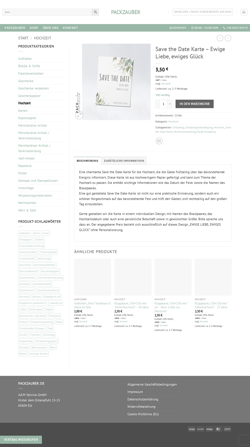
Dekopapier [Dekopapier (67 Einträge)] (25, 239)
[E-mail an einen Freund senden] (159, 140)
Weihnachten (27, 203)
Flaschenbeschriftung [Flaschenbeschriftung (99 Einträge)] (31, 246)
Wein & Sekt (27, 210)
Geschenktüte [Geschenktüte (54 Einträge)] (27, 277)
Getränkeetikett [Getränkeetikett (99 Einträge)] (42, 284)
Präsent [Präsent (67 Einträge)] (23, 322)
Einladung (178, 127)
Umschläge (26, 188)
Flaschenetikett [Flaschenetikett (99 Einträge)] (28, 252)
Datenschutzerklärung (142, 399)
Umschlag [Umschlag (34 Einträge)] (49, 334)
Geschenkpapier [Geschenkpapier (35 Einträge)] (50, 271)
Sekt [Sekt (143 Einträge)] (50, 328)
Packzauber (15, 28)
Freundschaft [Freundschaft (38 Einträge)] (26, 258)
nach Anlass (26, 158)
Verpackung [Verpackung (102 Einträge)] (26, 341)
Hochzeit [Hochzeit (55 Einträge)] (24, 296)
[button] (244, 12)
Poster (22, 173)
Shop (34, 28)
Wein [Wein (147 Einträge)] (53, 347)
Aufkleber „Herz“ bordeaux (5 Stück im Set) (92, 305)
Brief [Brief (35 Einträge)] (36, 233)
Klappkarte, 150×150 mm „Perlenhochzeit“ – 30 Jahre (131, 305)
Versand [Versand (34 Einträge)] (23, 347)
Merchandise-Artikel (32, 125)
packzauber (125, 12)
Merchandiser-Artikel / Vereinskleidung (34, 148)
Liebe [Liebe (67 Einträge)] (22, 309)
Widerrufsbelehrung (141, 406)
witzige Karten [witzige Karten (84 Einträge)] (39, 353)
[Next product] (220, 38)
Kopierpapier (27, 118)
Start (23, 38)
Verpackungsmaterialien (35, 195)
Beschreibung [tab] (87, 161)
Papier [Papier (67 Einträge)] (49, 309)
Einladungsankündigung (199, 127)
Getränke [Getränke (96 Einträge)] (24, 284)
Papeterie (25, 166)
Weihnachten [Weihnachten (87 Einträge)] (39, 347)
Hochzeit (42, 38)
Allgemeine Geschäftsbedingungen (152, 384)
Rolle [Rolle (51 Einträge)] (59, 322)
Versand (165, 83)
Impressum (135, 392)
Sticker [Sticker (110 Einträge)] (23, 334)
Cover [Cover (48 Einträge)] (46, 233)
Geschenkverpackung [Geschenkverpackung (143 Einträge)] (50, 277)
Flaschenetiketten (31, 73)
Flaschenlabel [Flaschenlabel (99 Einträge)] (48, 252)
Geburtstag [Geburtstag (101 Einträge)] (43, 258)
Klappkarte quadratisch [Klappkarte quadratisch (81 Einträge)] (32, 303)
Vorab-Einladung (206, 131)
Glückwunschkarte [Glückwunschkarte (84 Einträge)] (48, 290)
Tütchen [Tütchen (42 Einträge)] (35, 334)
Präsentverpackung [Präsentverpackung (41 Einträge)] (42, 322)
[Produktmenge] (163, 104)
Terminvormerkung (185, 131)
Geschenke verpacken (33, 88)
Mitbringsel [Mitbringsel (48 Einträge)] (35, 309)
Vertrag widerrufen (21, 439)
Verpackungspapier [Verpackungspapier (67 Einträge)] (47, 341)
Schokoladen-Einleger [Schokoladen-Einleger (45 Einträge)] (31, 328)
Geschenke (25, 81)
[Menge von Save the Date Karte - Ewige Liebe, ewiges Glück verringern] (157, 104)
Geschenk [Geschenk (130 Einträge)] (24, 265)
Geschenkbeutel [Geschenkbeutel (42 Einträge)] (28, 271)
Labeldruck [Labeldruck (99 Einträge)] (55, 303)
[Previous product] (228, 38)
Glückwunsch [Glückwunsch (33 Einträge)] (26, 290)
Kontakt (70, 28)
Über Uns (50, 28)
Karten (23, 110)
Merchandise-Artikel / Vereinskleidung (33, 135)
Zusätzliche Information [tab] (124, 161)
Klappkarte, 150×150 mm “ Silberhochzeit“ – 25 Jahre (211, 305)
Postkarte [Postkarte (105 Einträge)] (54, 316)
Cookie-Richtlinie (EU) (143, 414)
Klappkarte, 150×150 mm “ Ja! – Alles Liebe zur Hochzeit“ (171, 307)
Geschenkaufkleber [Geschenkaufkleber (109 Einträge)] (44, 265)
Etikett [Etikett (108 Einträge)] (40, 239)
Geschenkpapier (29, 96)
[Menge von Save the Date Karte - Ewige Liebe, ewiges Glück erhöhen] (170, 104)
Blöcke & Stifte (29, 66)
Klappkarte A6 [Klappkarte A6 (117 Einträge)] (52, 296)
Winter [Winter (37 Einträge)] (23, 353)
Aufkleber (25, 58)
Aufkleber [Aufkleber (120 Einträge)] (24, 233)
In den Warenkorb (195, 104)
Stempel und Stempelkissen (38, 180)
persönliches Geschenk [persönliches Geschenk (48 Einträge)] (32, 316)
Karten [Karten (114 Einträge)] (37, 296)
